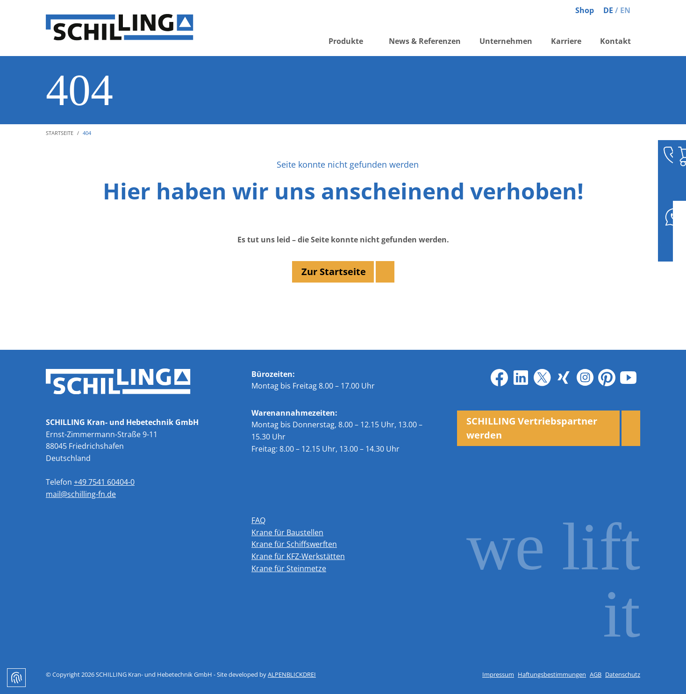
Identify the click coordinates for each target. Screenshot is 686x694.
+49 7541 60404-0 (104, 482)
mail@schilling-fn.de (81, 494)
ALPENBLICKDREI (292, 674)
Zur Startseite (333, 271)
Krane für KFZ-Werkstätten (298, 556)
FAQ (258, 520)
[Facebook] (499, 377)
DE (608, 10)
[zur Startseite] (125, 28)
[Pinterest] (606, 377)
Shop (584, 10)
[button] (349, 43)
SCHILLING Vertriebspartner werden (531, 428)
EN (625, 10)
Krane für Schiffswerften (294, 544)
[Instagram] (585, 377)
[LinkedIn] (520, 377)
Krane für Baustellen (287, 532)
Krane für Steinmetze (288, 568)
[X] (542, 377)
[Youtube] (628, 377)
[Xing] (563, 377)
